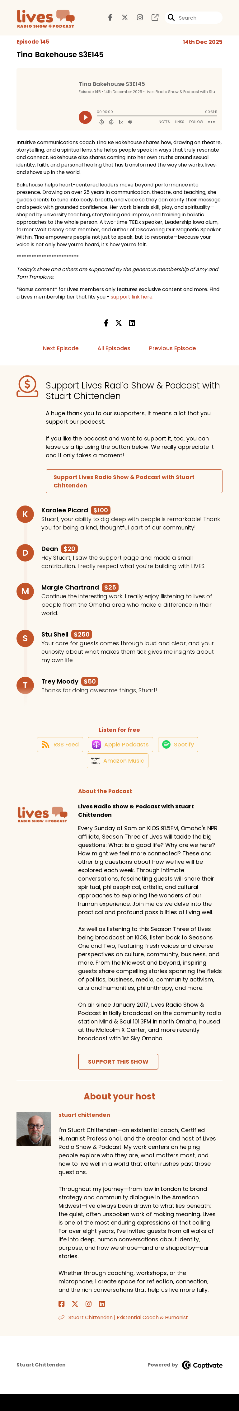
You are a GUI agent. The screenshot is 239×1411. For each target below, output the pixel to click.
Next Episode (61, 353)
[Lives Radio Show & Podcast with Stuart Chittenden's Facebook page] (110, 20)
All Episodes (113, 353)
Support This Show (118, 1079)
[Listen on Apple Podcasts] (119, 755)
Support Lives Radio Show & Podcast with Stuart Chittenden (124, 486)
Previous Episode (172, 353)
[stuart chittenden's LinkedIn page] (84, 1321)
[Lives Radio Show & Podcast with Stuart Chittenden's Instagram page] (136, 20)
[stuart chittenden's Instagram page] (77, 1321)
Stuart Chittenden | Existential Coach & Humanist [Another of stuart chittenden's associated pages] (123, 1334)
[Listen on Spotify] (180, 755)
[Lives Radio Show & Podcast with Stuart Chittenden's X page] (121, 20)
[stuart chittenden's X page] (69, 1321)
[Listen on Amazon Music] (116, 777)
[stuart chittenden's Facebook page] (61, 1321)
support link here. (132, 301)
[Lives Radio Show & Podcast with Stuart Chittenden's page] (151, 20)
